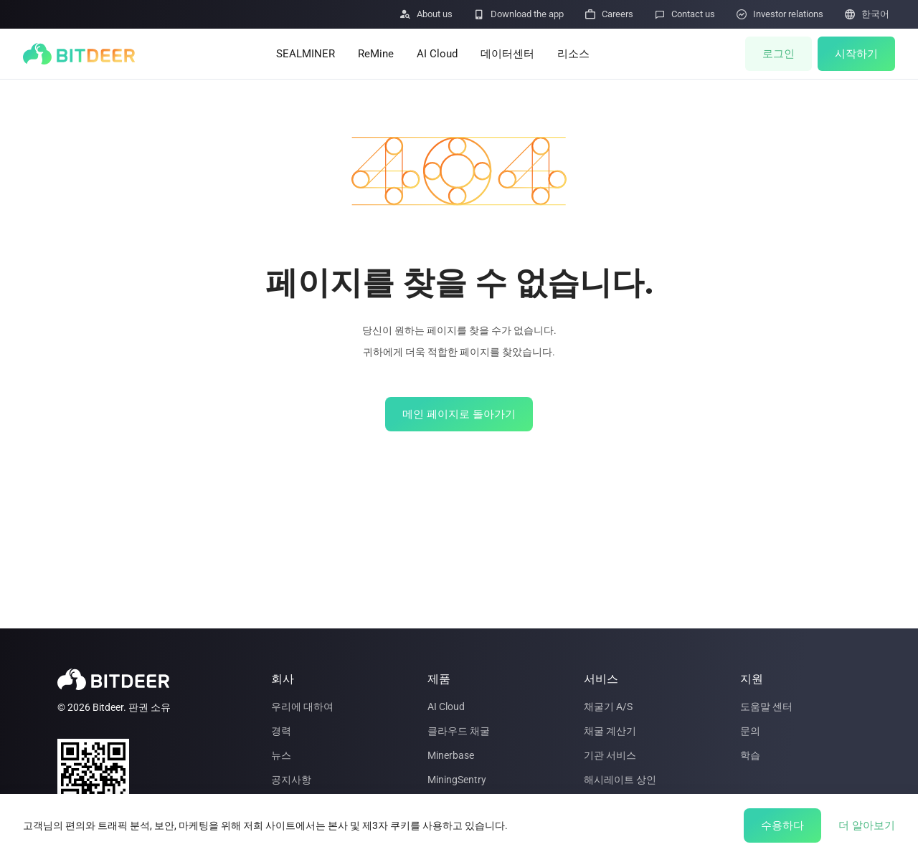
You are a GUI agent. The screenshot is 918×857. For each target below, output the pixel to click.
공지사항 (291, 779)
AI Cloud (437, 53)
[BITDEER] (79, 53)
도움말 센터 (766, 706)
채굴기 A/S (608, 706)
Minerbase (450, 755)
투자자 (286, 828)
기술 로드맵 (453, 828)
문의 (750, 731)
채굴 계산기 (610, 731)
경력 (281, 731)
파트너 (286, 804)
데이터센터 (507, 53)
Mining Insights (618, 828)
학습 (750, 755)
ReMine (376, 53)
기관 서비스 (610, 755)
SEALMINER (305, 53)
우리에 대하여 (302, 706)
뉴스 (281, 755)
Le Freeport (452, 804)
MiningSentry (456, 779)
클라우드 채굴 (458, 731)
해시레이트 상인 (620, 779)
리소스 (573, 53)
